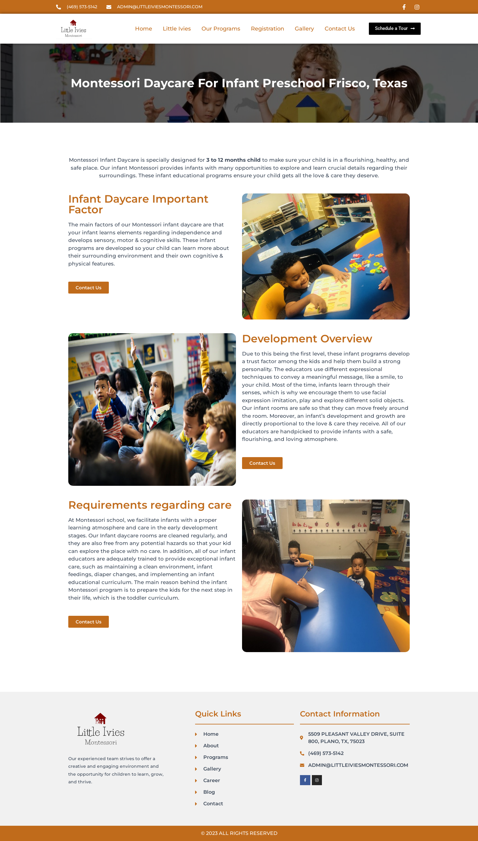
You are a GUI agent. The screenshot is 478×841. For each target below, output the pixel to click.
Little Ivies (177, 28)
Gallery (304, 28)
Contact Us (340, 28)
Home (143, 28)
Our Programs (221, 28)
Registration (267, 28)
